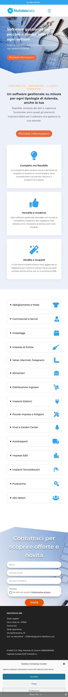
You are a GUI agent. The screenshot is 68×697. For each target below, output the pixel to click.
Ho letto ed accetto (30, 592)
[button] (64, 664)
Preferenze (34, 691)
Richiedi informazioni (21, 57)
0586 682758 (34, 2)
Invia (34, 602)
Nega (34, 683)
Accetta (34, 676)
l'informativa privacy (41, 592)
